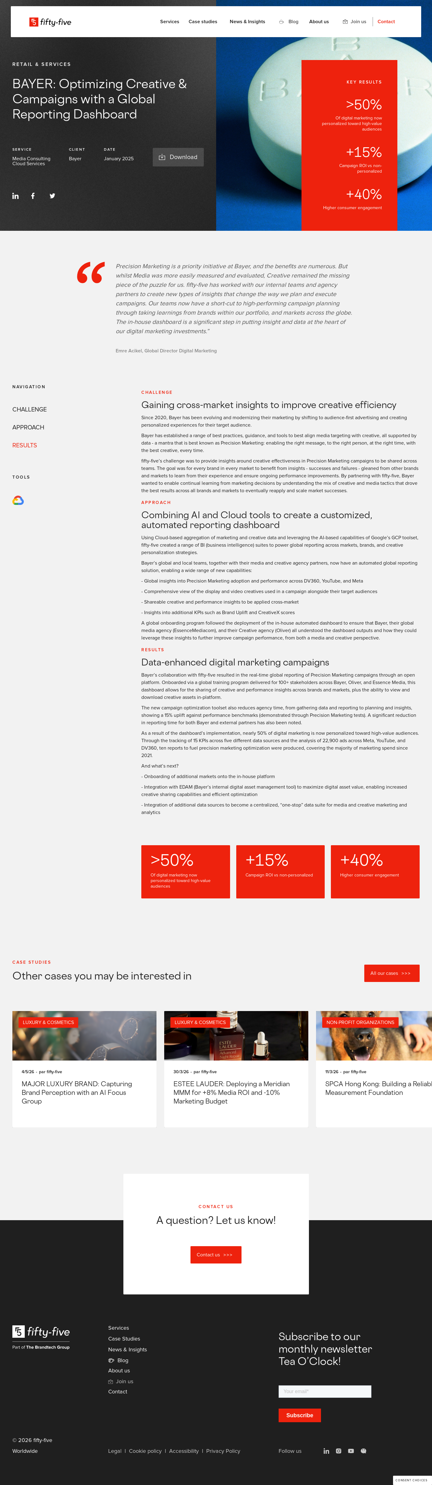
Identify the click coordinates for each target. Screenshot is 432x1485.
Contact (386, 21)
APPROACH (28, 427)
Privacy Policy (223, 1451)
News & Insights (247, 21)
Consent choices (411, 1480)
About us (319, 21)
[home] (50, 22)
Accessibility (184, 1451)
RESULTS (24, 445)
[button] (170, 21)
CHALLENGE (29, 410)
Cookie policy (145, 1451)
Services (118, 1328)
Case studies (203, 21)
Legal (115, 1451)
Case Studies (124, 1339)
